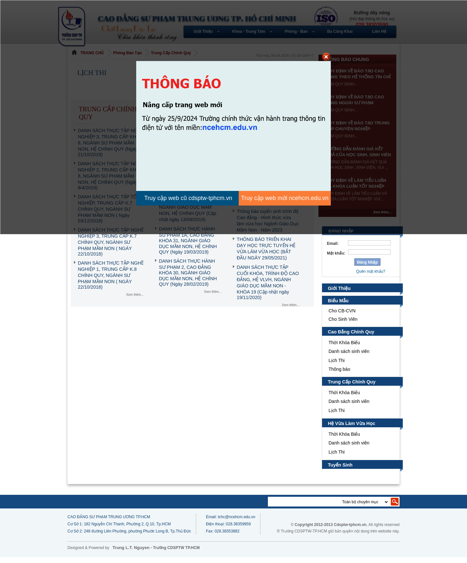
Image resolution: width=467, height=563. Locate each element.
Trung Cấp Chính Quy (352, 387)
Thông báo (339, 375)
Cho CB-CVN (342, 316)
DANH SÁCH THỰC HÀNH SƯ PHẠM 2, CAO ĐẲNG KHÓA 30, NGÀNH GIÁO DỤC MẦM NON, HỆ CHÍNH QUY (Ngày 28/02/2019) (188, 272)
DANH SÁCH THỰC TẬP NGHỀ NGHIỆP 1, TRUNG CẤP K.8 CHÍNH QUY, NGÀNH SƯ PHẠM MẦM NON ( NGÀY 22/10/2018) (111, 275)
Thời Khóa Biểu (344, 348)
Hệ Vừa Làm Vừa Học (351, 429)
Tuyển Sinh (340, 470)
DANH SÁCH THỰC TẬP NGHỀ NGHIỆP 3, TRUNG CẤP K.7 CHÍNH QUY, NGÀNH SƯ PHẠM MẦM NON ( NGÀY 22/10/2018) (111, 241)
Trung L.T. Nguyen (131, 553)
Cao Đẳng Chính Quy (351, 337)
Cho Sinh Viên (343, 325)
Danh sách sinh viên (349, 357)
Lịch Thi (337, 366)
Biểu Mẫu (338, 306)
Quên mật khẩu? (370, 277)
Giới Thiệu (339, 294)
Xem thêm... (135, 294)
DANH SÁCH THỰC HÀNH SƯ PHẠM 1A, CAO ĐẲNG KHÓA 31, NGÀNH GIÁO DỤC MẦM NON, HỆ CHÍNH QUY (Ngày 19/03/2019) (188, 240)
